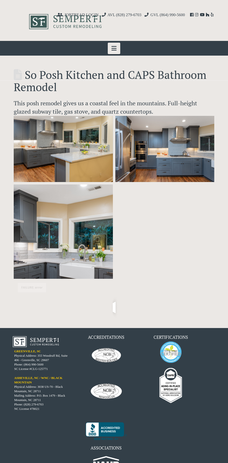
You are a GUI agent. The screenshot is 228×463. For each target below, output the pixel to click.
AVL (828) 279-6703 (125, 14)
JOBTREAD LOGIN (81, 14)
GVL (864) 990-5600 (167, 14)
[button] (114, 48)
